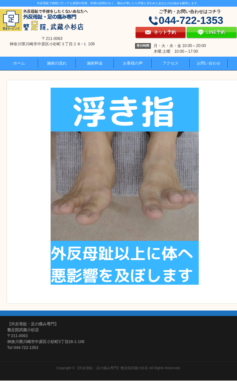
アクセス (170, 63)
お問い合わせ (208, 63)
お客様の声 (133, 63)
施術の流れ (57, 63)
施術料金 (95, 63)
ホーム (19, 63)
